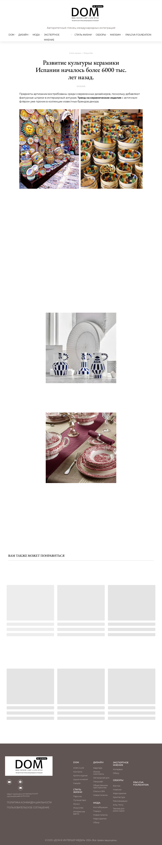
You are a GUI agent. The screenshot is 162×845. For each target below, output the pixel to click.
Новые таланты (100, 815)
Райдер (76, 783)
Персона (77, 796)
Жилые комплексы (98, 773)
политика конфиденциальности (29, 802)
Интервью (118, 769)
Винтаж (116, 786)
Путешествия (79, 800)
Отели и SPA (99, 791)
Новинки (117, 789)
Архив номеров (80, 779)
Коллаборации (100, 807)
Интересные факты (79, 812)
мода (36, 34)
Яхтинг (76, 804)
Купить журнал (80, 775)
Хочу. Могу (118, 805)
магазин (115, 34)
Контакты (77, 772)
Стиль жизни (83, 34)
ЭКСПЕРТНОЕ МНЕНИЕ (120, 763)
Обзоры (101, 34)
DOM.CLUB (78, 768)
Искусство (78, 808)
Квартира (97, 768)
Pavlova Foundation (138, 34)
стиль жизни (77, 790)
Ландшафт (98, 781)
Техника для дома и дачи (119, 809)
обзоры (118, 780)
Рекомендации (120, 801)
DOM (11, 34)
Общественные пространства (100, 786)
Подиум (97, 811)
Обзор (116, 773)
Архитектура (119, 797)
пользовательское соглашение (28, 807)
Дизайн (23, 34)
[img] (85, 13)
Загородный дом (101, 778)
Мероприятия (119, 793)
